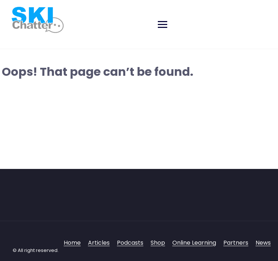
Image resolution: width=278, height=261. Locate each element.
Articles (99, 243)
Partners (235, 243)
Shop (158, 243)
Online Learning (194, 243)
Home (72, 243)
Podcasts (130, 243)
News (263, 243)
